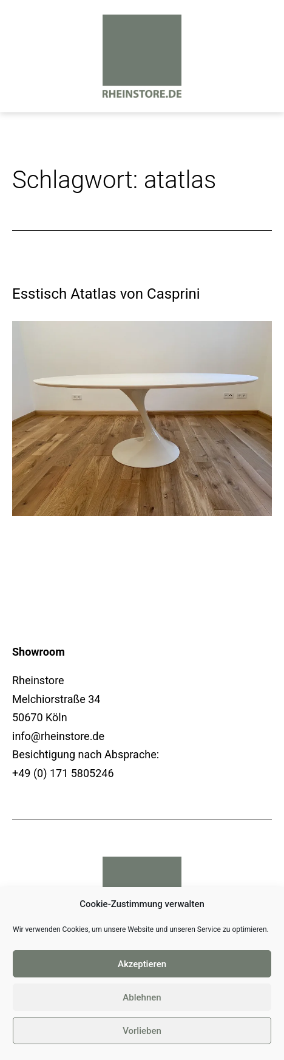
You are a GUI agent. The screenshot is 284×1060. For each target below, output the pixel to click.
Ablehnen (142, 997)
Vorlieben (142, 1030)
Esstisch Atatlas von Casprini (106, 293)
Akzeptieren (142, 964)
